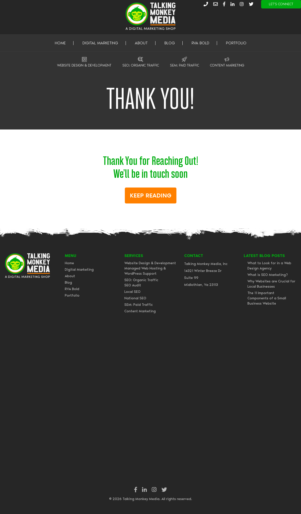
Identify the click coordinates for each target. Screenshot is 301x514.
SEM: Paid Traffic (184, 65)
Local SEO (132, 292)
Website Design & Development (84, 65)
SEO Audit (132, 285)
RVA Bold (200, 43)
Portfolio (236, 43)
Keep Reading (150, 195)
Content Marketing (227, 65)
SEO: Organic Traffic (140, 65)
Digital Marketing (100, 43)
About (141, 43)
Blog (169, 43)
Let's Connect (281, 4)
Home (60, 43)
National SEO (135, 298)
